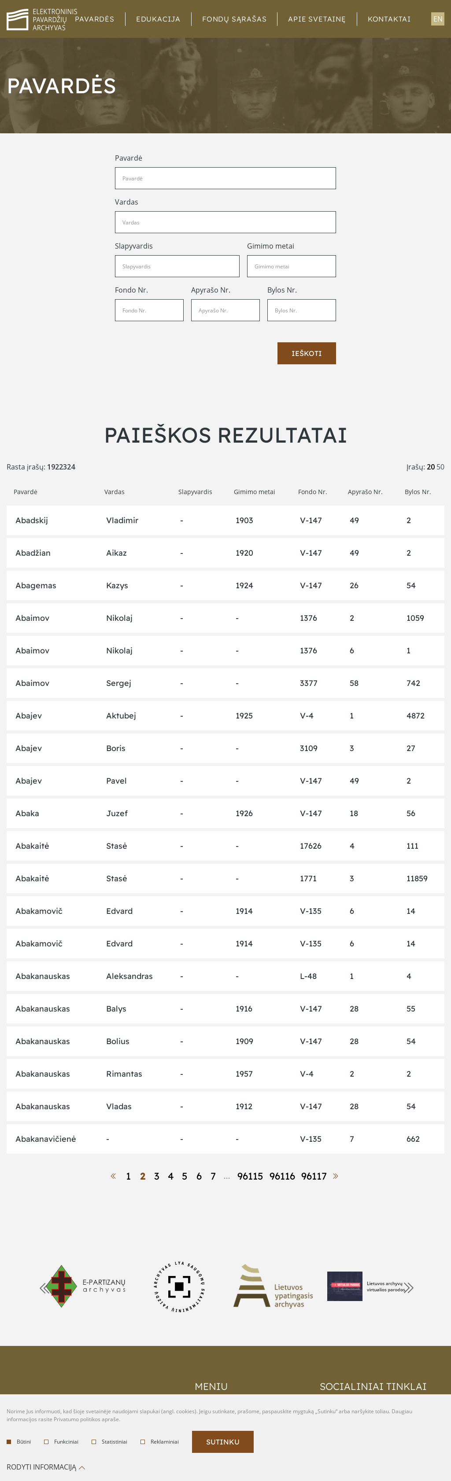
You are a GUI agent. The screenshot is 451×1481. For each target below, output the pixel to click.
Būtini (19, 1441)
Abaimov (32, 618)
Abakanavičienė (45, 1139)
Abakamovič (39, 911)
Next (407, 1287)
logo (42, 19)
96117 (314, 1176)
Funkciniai (61, 1441)
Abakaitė (32, 846)
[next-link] (337, 1176)
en (438, 19)
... (227, 1176)
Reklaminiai (159, 1441)
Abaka (27, 813)
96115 (250, 1176)
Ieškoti (307, 353)
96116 (282, 1176)
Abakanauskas (42, 976)
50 (440, 467)
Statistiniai (109, 1441)
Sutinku (223, 1441)
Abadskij (31, 520)
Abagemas (35, 585)
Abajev (28, 716)
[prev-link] (114, 1176)
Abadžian (33, 553)
